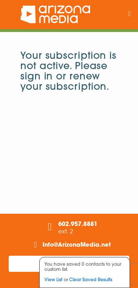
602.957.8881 (77, 224)
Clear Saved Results (90, 280)
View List (53, 280)
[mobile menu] (129, 14)
